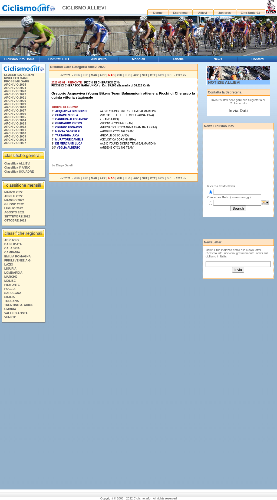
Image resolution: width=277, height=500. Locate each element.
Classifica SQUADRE (19, 171)
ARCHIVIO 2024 (15, 87)
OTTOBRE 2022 (15, 220)
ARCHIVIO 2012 (15, 126)
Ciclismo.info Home (19, 59)
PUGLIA (10, 288)
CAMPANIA (12, 252)
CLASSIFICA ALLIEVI (19, 74)
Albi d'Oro (99, 59)
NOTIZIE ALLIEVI (224, 82)
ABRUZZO (11, 240)
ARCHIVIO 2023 (15, 91)
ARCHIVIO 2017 (15, 110)
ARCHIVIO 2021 (15, 97)
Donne (158, 12)
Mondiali (138, 59)
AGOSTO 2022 (14, 212)
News (218, 59)
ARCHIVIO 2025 (15, 84)
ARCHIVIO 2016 (15, 113)
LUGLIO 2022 (13, 208)
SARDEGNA (12, 292)
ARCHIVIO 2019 (15, 104)
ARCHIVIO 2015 (15, 117)
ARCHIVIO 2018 (15, 107)
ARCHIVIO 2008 (15, 139)
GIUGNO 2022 (14, 204)
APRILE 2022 (13, 196)
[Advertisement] (23, 407)
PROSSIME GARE (16, 81)
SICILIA (9, 296)
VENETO (10, 317)
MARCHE (10, 276)
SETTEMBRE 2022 (17, 216)
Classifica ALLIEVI (17, 163)
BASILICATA (13, 244)
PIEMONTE (12, 284)
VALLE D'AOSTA (16, 313)
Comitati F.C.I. (59, 59)
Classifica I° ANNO (17, 167)
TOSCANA (11, 301)
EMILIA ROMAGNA (17, 256)
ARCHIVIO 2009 (15, 136)
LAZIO (8, 264)
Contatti (258, 59)
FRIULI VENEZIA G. (17, 260)
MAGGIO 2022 (14, 200)
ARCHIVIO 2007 (15, 143)
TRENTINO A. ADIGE (18, 305)
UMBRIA (10, 309)
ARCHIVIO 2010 (15, 133)
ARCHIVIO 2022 (15, 94)
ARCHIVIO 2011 (15, 130)
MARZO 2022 (13, 192)
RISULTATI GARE (16, 78)
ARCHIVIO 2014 (15, 120)
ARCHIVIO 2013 (15, 123)
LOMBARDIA (13, 272)
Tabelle (178, 59)
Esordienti (180, 12)
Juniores (224, 12)
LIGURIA (10, 268)
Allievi (202, 12)
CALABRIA (12, 248)
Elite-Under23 (250, 12)
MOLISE (10, 280)
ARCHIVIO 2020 (15, 100)
